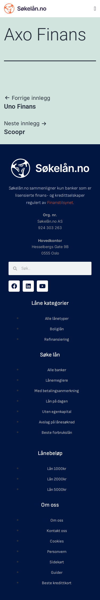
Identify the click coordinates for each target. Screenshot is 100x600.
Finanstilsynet (60, 202)
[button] (95, 8)
